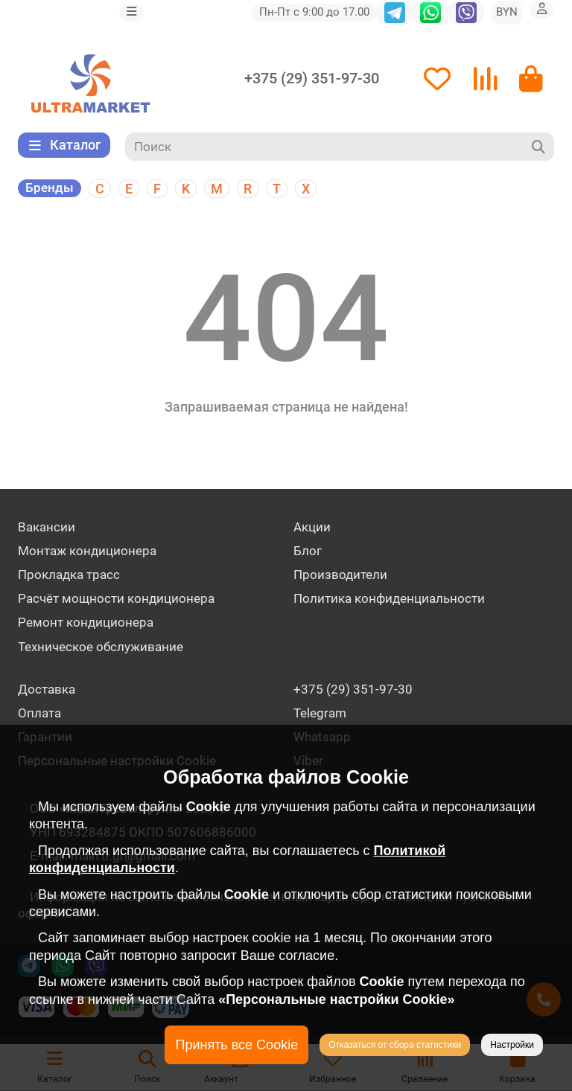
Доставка (46, 689)
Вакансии (46, 526)
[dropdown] (131, 13)
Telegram (319, 713)
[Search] (340, 146)
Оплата (39, 713)
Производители (340, 574)
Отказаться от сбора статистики (394, 1045)
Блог (307, 550)
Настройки (512, 1045)
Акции (312, 526)
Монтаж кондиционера (87, 550)
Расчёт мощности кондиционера (116, 598)
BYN (507, 12)
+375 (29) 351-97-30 (311, 78)
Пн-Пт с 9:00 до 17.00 (314, 12)
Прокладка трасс (69, 574)
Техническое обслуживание (100, 646)
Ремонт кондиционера (85, 622)
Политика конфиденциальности (389, 598)
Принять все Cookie (236, 1044)
